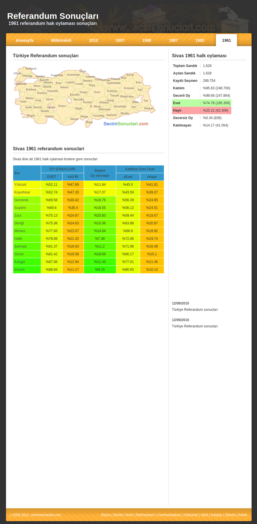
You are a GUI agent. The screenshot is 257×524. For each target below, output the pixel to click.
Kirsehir (74, 94)
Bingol (124, 96)
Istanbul (40, 76)
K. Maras (95, 106)
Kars (138, 82)
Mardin (125, 113)
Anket (242, 515)
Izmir (23, 101)
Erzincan (112, 90)
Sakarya (48, 82)
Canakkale (21, 83)
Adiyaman (105, 109)
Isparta (51, 107)
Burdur (45, 110)
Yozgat (83, 92)
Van (146, 100)
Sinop (82, 71)
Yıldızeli (20, 185)
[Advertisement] (88, 64)
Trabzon (115, 78)
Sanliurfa (111, 114)
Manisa (29, 98)
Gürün (19, 254)
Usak (38, 100)
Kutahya (42, 92)
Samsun (90, 76)
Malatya (104, 102)
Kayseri (87, 102)
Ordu (98, 79)
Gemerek (21, 200)
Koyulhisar (22, 192)
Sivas (97, 92)
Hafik (18, 239)
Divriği (19, 223)
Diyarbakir (120, 106)
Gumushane (114, 82)
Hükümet (191, 515)
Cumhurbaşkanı (169, 515)
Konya (62, 105)
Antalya (49, 116)
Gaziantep (99, 115)
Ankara (64, 87)
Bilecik (47, 86)
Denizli (37, 107)
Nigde (78, 108)
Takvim (230, 515)
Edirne (17, 73)
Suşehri (20, 208)
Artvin (130, 74)
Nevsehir (79, 99)
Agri (139, 89)
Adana (84, 116)
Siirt (133, 106)
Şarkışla (20, 246)
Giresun (105, 80)
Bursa (37, 85)
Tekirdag (27, 75)
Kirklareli (31, 68)
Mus (131, 96)
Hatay (89, 122)
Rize (123, 77)
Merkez (19, 231)
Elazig (110, 100)
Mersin (74, 118)
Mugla (31, 115)
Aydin (28, 107)
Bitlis (135, 102)
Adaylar (216, 515)
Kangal (19, 262)
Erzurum (129, 88)
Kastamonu (73, 74)
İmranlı (19, 270)
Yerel (129, 515)
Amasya (87, 80)
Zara (17, 215)
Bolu (58, 82)
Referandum (145, 515)
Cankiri (70, 82)
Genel (118, 515)
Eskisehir (52, 90)
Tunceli (114, 95)
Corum (79, 83)
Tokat (92, 85)
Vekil (204, 515)
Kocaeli (44, 79)
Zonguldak (57, 75)
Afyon (49, 99)
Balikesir (31, 89)
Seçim (105, 515)
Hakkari (148, 108)
